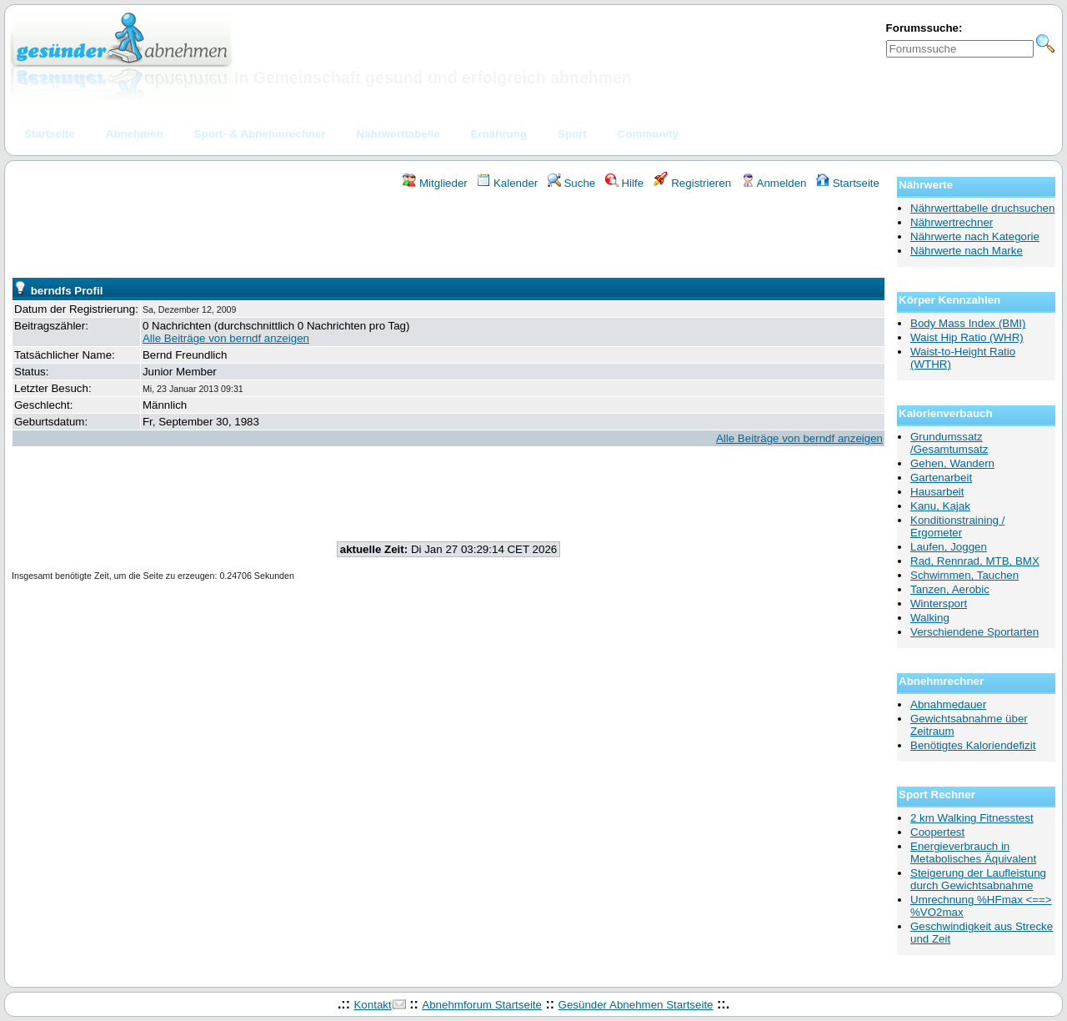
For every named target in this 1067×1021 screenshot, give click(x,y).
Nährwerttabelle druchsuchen (982, 208)
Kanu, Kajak (940, 506)
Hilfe (624, 183)
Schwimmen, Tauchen (964, 575)
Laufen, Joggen (948, 547)
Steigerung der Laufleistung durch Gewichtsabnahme (978, 879)
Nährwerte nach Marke (966, 250)
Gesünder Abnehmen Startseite (636, 1004)
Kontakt (372, 1004)
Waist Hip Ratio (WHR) (967, 337)
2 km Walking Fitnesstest (972, 818)
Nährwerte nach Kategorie (974, 236)
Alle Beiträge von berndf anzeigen (226, 338)
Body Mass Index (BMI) (968, 323)
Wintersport (938, 603)
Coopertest (937, 832)
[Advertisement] (448, 236)
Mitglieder (435, 183)
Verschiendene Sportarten (974, 632)
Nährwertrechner (951, 222)
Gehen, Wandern (952, 463)
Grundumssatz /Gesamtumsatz (949, 442)
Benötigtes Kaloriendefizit (972, 745)
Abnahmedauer (948, 704)
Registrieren (693, 183)
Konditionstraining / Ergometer (957, 526)
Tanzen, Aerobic (949, 589)
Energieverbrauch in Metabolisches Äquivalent (973, 852)
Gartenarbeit (941, 477)
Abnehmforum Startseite (482, 1004)
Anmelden (774, 183)
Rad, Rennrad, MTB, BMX (974, 561)
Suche (572, 183)
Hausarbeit (937, 491)
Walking (929, 617)
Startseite (847, 183)
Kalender (507, 183)
